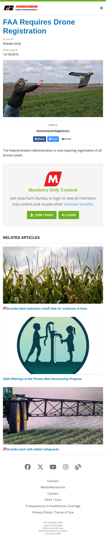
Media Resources (53, 487)
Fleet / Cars (53, 500)
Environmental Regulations (53, 131)
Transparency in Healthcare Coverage (53, 506)
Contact (53, 481)
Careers (53, 493)
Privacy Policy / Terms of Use (53, 512)
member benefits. (79, 204)
